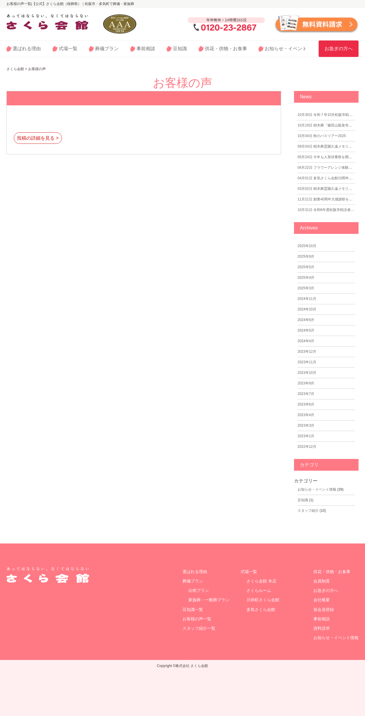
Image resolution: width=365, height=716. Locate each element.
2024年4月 (306, 341)
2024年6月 (306, 320)
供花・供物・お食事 (226, 48)
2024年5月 (306, 330)
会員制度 (321, 581)
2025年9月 (306, 256)
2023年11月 (307, 362)
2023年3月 (306, 425)
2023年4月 (306, 415)
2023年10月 (307, 373)
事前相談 (145, 48)
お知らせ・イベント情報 (317, 489)
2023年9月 (306, 383)
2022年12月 (307, 447)
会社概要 (321, 599)
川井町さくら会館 (262, 599)
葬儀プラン (107, 48)
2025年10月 (307, 246)
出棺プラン (198, 590)
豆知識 (180, 48)
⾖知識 (303, 500)
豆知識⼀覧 (192, 609)
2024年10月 (307, 309)
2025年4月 (306, 278)
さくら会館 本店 (261, 581)
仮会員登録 (323, 609)
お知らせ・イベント (286, 48)
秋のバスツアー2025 (322, 136)
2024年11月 (307, 299)
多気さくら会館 (260, 609)
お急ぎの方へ (339, 48)
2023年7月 (306, 394)
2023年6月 (306, 404)
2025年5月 (306, 267)
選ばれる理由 (27, 48)
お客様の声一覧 (196, 619)
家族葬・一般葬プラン (208, 599)
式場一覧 (68, 48)
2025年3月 (306, 288)
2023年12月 (307, 351)
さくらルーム (258, 590)
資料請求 (321, 628)
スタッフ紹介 (308, 511)
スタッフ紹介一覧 (198, 628)
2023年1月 (306, 436)
